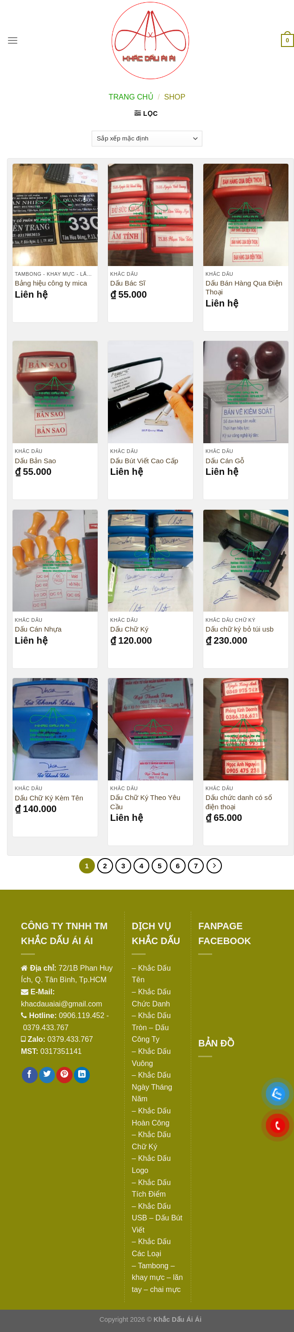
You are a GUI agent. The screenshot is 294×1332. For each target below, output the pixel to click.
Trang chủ (131, 97)
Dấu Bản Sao (35, 461)
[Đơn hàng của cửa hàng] (147, 139)
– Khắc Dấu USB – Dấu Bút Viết (157, 1218)
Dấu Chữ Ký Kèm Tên (49, 798)
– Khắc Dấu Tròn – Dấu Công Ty (151, 1027)
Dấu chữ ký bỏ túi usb (240, 629)
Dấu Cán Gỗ (225, 461)
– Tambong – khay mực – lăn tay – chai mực (157, 1277)
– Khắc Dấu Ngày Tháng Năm (152, 1087)
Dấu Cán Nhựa (38, 629)
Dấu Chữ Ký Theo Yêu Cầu (145, 802)
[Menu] (12, 40)
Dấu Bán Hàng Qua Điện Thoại (244, 287)
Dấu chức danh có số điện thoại (239, 802)
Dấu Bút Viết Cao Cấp (144, 461)
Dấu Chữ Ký (129, 629)
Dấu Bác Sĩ (128, 283)
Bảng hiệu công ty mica (51, 283)
